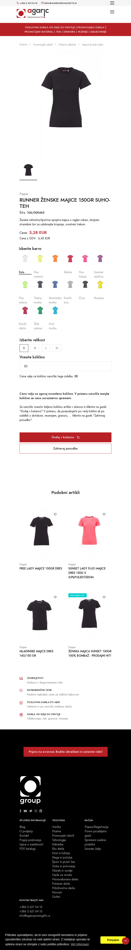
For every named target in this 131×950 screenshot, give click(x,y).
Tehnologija (59, 840)
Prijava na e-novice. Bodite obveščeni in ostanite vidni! (65, 752)
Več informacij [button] (80, 944)
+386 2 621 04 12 (31, 907)
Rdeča (70, 263)
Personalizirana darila (65, 879)
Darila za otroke (62, 875)
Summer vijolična (100, 266)
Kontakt (24, 836)
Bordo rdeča (25, 317)
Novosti (57, 892)
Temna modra (40, 291)
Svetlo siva (70, 291)
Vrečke (56, 827)
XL (57, 348)
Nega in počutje (62, 858)
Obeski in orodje (62, 871)
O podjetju (26, 831)
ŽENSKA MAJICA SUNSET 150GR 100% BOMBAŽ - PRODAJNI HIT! (89, 653)
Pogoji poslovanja (30, 840)
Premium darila (61, 884)
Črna (85, 289)
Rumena (100, 289)
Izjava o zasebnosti (31, 844)
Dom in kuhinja (61, 853)
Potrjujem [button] (113, 940)
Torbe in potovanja (63, 866)
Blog (22, 827)
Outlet (56, 897)
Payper (24, 194)
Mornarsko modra (55, 291)
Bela (25, 263)
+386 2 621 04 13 (31, 911)
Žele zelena (40, 317)
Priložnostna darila (63, 888)
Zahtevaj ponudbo (65, 448)
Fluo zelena (25, 291)
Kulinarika (57, 844)
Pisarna (56, 831)
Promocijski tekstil (63, 836)
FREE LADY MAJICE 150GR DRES (41, 568)
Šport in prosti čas (63, 862)
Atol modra (55, 317)
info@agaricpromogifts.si (35, 916)
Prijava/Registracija (96, 827)
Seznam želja (93, 849)
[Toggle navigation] (112, 3)
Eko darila (58, 849)
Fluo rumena (40, 266)
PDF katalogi (27, 849)
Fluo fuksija (85, 266)
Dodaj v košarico (65, 437)
